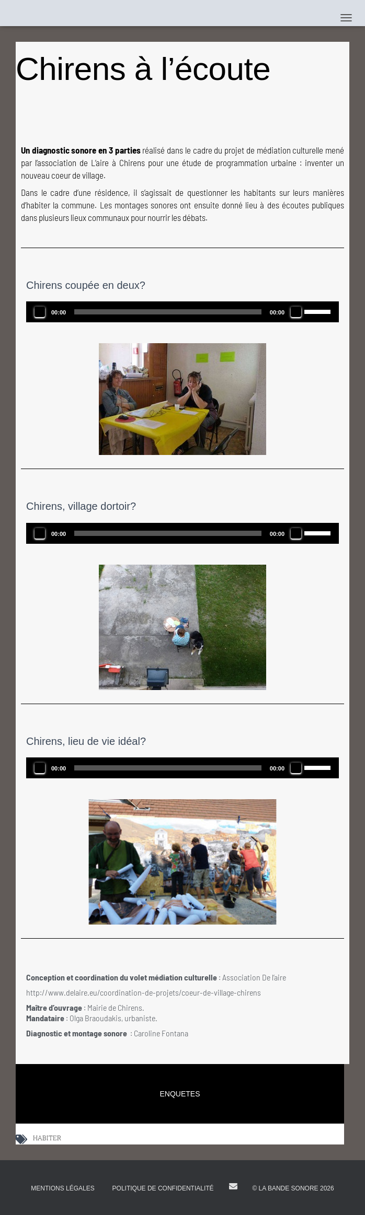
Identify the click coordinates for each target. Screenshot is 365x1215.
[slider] (167, 311)
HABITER (47, 1138)
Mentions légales (62, 1188)
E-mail (233, 1186)
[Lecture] (40, 312)
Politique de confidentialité (163, 1188)
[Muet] (296, 312)
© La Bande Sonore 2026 (293, 1188)
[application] (182, 311)
